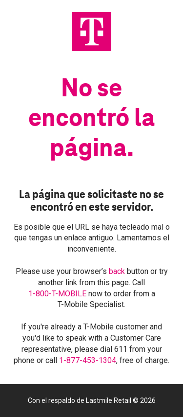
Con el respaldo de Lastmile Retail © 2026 (92, 400)
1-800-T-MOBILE (58, 293)
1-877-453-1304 (87, 360)
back (118, 271)
